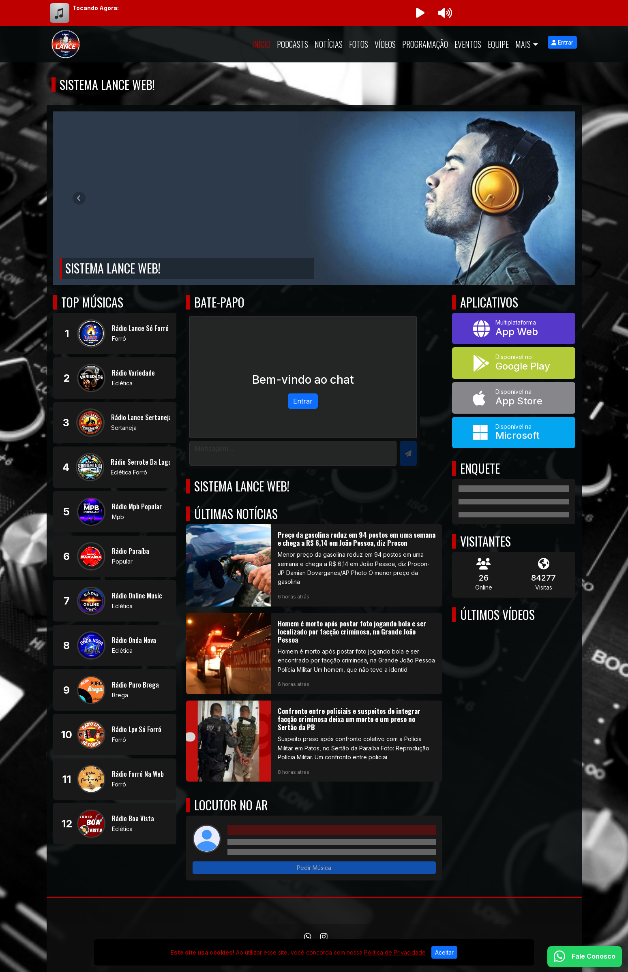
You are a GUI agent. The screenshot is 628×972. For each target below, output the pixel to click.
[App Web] (513, 328)
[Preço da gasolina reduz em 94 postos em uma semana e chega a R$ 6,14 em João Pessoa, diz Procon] (314, 565)
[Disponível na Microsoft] (513, 433)
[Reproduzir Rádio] (420, 13)
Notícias (329, 44)
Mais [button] (523, 44)
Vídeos (385, 44)
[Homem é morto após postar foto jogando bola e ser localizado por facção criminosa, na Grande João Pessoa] (314, 653)
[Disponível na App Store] (513, 398)
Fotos (358, 44)
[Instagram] (324, 937)
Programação (425, 44)
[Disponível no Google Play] (513, 363)
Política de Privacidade (395, 952)
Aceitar (444, 952)
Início (261, 44)
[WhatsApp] (307, 937)
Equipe (498, 44)
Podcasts (292, 44)
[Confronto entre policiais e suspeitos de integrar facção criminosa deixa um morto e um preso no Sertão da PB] (314, 741)
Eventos (467, 44)
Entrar (562, 42)
